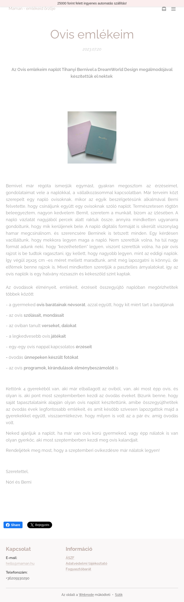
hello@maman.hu (20, 563)
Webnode (86, 595)
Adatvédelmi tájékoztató (86, 563)
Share (13, 525)
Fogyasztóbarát (78, 569)
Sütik (119, 595)
